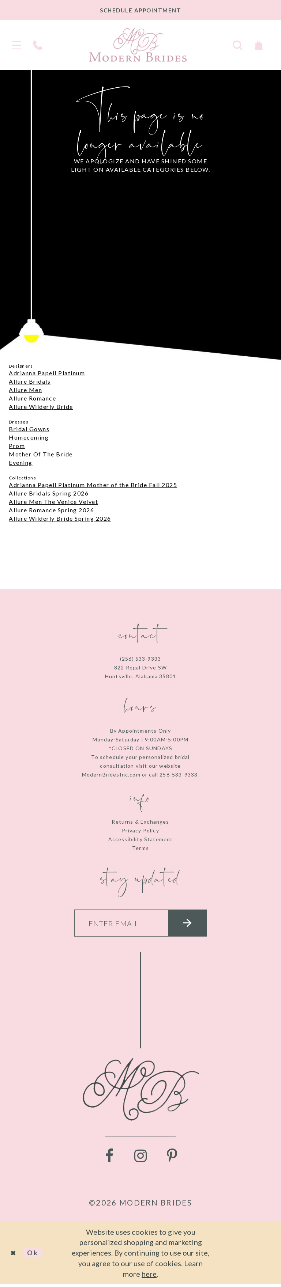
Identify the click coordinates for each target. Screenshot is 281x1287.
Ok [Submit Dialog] (36, 1255)
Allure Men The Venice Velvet (53, 501)
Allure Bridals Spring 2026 (49, 493)
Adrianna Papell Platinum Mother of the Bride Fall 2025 (93, 484)
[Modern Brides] (137, 44)
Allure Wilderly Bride (41, 406)
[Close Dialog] (14, 1255)
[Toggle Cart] (258, 44)
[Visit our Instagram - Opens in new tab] (140, 1158)
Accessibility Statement (140, 839)
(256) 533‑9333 (140, 659)
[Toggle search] (237, 44)
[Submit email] (192, 924)
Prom (17, 445)
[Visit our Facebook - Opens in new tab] (109, 1158)
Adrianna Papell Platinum (47, 372)
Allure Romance (32, 398)
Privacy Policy (140, 830)
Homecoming (29, 437)
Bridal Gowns (29, 428)
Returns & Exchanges (140, 822)
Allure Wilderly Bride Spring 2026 (60, 518)
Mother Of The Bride (41, 454)
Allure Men (25, 389)
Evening (21, 462)
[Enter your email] (140, 924)
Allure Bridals (29, 381)
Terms (140, 848)
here (149, 1276)
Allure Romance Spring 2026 (51, 509)
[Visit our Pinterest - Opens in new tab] (172, 1158)
